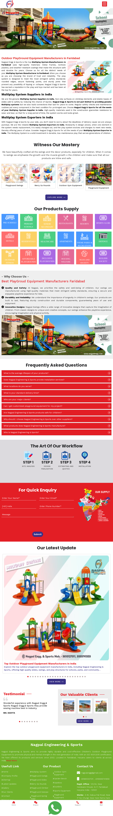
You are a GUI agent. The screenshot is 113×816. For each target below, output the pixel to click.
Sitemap (5, 780)
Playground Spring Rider (38, 797)
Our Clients (7, 792)
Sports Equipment (61, 791)
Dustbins (57, 787)
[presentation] (16, 524)
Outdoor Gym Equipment (70, 185)
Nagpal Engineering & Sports (56, 744)
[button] (28, 676)
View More (56, 681)
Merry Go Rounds (42, 185)
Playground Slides (38, 780)
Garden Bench (60, 778)
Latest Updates (8, 784)
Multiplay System (38, 772)
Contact (5, 796)
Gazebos (57, 783)
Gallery (5, 788)
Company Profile (9, 776)
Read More (11, 760)
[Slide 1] (50, 45)
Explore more (56, 197)
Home (4, 772)
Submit (38, 534)
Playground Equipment (98, 188)
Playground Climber (39, 788)
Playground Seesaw (39, 792)
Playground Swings (14, 185)
